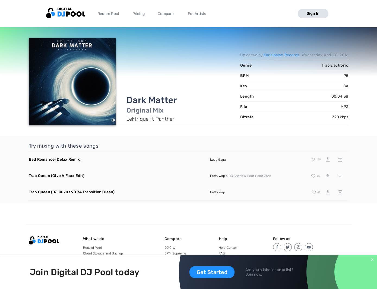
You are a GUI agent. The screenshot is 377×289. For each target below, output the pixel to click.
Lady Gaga (218, 159)
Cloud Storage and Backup (103, 253)
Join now (253, 274)
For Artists (197, 13)
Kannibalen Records (281, 55)
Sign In (313, 13)
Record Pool (108, 13)
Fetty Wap (217, 176)
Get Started (212, 272)
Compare (166, 13)
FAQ (222, 253)
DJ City (169, 248)
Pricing (138, 13)
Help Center (228, 248)
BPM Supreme (175, 253)
